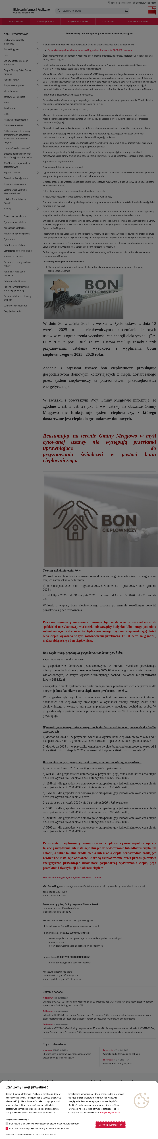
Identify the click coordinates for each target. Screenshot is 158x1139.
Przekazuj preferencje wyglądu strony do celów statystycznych (37, 1128)
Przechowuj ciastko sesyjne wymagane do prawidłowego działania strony (42, 1123)
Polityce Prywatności (110, 1112)
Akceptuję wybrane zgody (110, 1124)
